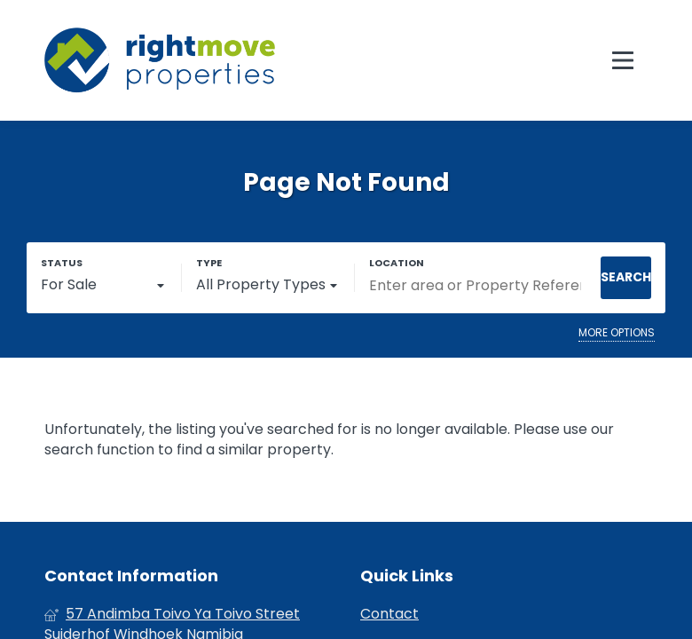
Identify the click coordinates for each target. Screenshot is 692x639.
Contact (389, 614)
